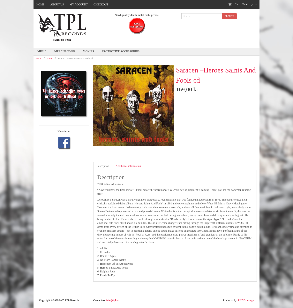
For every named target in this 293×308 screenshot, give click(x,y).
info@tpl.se (112, 300)
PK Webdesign (246, 300)
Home (38, 58)
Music (49, 58)
